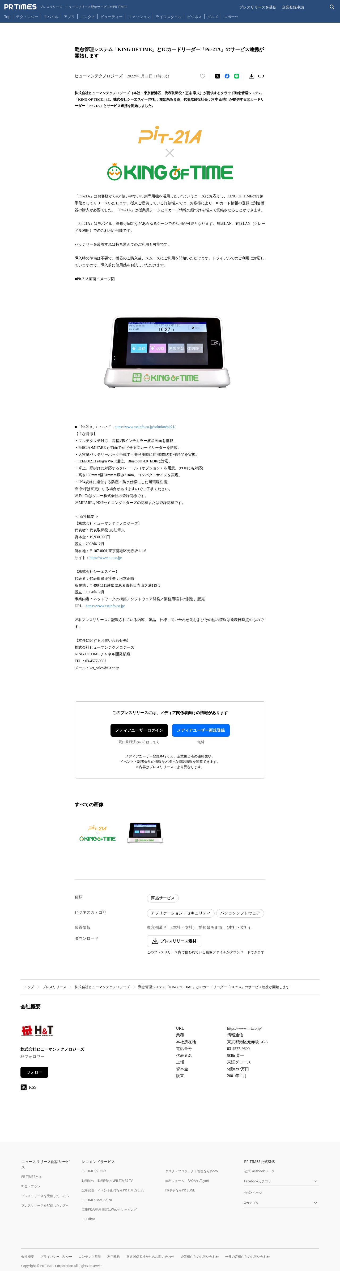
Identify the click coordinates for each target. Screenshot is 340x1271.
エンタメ (87, 16)
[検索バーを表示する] (332, 7)
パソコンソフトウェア (240, 913)
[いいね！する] (202, 76)
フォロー (34, 1072)
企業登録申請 (293, 7)
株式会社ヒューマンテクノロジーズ (102, 987)
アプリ (69, 16)
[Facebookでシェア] (227, 76)
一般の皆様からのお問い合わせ (247, 1256)
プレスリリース (54, 987)
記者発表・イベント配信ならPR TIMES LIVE (113, 1190)
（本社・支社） (183, 927)
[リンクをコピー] (261, 76)
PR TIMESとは (31, 1176)
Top (7, 16)
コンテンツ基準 (90, 1256)
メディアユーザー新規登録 (201, 730)
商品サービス (163, 898)
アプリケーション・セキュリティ (181, 913)
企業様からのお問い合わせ (200, 1256)
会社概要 (27, 1256)
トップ (29, 987)
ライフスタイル (169, 16)
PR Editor (88, 1219)
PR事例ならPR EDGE (180, 1190)
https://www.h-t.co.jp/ (106, 558)
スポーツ (231, 16)
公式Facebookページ (259, 1171)
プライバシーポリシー (56, 1256)
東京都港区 (157, 927)
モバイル (51, 16)
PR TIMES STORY (94, 1171)
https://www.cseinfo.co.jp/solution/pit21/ (145, 427)
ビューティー (111, 16)
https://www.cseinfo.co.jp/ (105, 606)
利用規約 (113, 1256)
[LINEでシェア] (236, 76)
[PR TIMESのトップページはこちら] (65, 7)
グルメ (212, 16)
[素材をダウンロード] (251, 76)
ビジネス (194, 16)
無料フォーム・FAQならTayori (187, 1180)
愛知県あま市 (210, 927)
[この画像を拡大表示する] (97, 833)
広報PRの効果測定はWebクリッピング (109, 1209)
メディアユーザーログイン (139, 730)
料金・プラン (30, 1186)
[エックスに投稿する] (217, 76)
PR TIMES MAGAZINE (97, 1200)
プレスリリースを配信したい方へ (45, 1205)
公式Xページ (253, 1192)
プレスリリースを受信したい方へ (45, 1196)
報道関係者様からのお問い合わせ (150, 1256)
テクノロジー (27, 16)
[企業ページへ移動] (37, 1032)
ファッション (139, 16)
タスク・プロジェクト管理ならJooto (191, 1171)
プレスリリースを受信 (258, 7)
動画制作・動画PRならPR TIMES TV (107, 1180)
